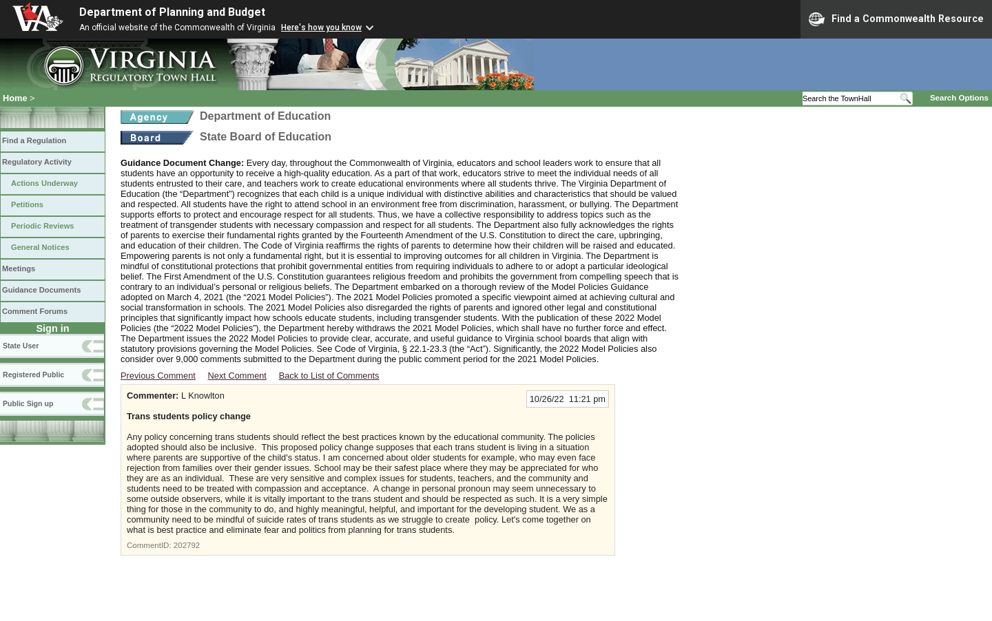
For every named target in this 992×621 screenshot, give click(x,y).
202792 (187, 545)
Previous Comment (158, 375)
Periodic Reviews (42, 226)
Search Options (959, 98)
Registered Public (33, 374)
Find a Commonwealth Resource (896, 19)
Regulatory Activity (37, 162)
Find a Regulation (34, 140)
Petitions (27, 204)
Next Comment (237, 375)
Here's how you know (321, 27)
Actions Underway (44, 183)
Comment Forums (35, 311)
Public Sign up (28, 403)
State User (21, 345)
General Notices (40, 247)
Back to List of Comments (329, 375)
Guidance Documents (41, 290)
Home (15, 98)
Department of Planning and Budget (172, 12)
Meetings (18, 268)
